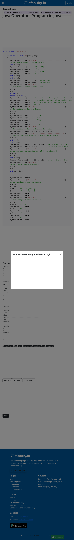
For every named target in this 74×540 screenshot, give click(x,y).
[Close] (60, 254)
